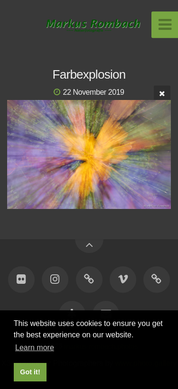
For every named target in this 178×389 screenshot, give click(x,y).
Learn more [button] (34, 348)
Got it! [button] (30, 372)
